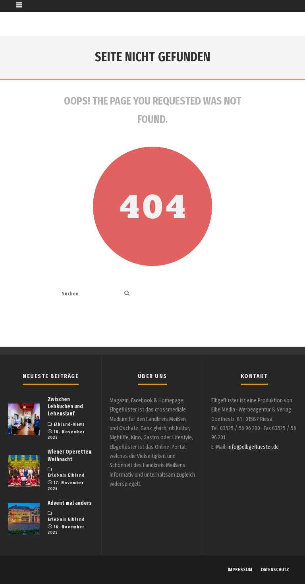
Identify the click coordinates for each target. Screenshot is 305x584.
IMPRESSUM (240, 569)
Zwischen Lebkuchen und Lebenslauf (65, 406)
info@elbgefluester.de (253, 447)
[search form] (91, 294)
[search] (127, 294)
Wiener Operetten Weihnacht (69, 455)
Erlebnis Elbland (66, 475)
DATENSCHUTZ (275, 569)
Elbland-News (69, 424)
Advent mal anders (70, 503)
